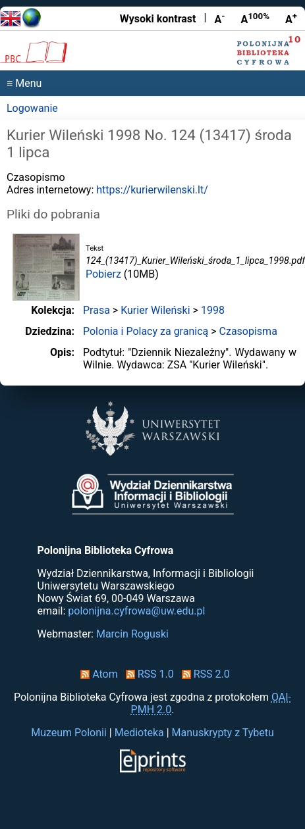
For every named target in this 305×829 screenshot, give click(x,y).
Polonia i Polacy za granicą (145, 331)
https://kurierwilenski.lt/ (152, 190)
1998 (213, 310)
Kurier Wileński (155, 310)
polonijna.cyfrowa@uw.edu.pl (136, 611)
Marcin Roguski (132, 634)
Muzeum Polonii (69, 732)
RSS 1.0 (147, 674)
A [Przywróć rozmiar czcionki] (254, 18)
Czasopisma (248, 331)
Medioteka (139, 732)
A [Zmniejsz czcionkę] (219, 18)
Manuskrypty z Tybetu (223, 732)
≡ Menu (24, 83)
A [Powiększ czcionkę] (291, 18)
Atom (96, 674)
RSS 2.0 (203, 674)
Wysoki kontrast (158, 19)
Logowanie (32, 108)
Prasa (96, 310)
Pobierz (103, 274)
